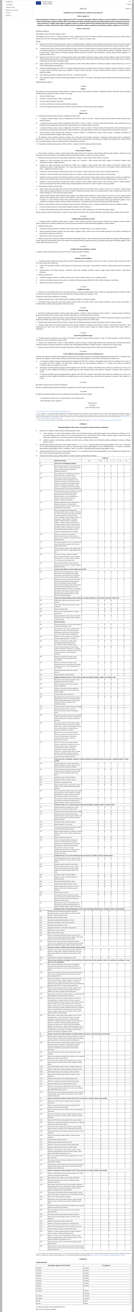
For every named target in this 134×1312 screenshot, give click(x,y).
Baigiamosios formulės (12, 10)
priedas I (8, 12)
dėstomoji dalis (10, 7)
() (78, 38)
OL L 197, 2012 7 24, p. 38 (95, 420)
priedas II (8, 15)
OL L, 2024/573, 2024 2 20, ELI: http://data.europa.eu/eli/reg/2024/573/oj (54, 411)
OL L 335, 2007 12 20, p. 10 (96, 1255)
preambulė (9, 4)
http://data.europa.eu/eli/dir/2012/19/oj (112, 420)
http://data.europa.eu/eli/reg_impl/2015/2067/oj (51, 418)
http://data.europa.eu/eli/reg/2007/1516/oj (115, 1255)
